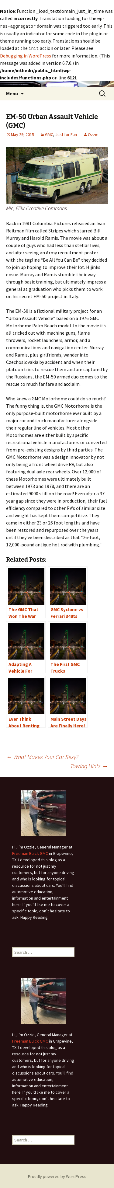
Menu (12, 92)
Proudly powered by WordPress (57, 1175)
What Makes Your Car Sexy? (42, 756)
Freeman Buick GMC (30, 852)
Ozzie (93, 133)
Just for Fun (66, 133)
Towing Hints (89, 765)
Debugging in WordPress (25, 55)
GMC (49, 133)
